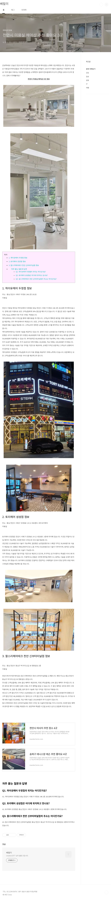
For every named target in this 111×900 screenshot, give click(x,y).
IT (87, 84)
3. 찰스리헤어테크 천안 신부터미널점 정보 (24, 265)
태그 (13, 9)
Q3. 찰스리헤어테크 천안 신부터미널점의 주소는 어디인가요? (36, 279)
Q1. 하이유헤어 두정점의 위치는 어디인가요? (31, 272)
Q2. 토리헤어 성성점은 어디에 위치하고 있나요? (32, 275)
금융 (87, 80)
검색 (101, 4)
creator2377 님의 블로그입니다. (17, 855)
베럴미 (4, 3)
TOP (106, 892)
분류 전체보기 (90, 69)
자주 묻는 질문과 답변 (19, 269)
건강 (87, 73)
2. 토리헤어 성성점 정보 (17, 261)
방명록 (24, 9)
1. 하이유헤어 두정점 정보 (18, 257)
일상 (87, 76)
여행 (87, 88)
